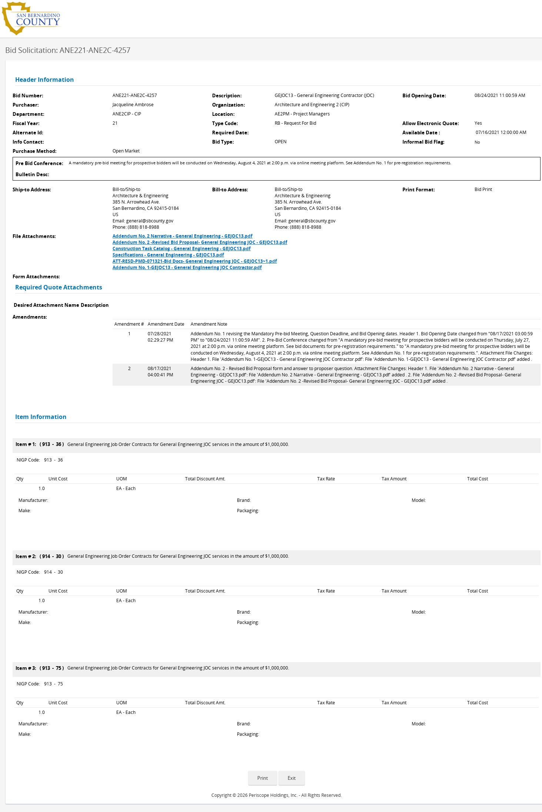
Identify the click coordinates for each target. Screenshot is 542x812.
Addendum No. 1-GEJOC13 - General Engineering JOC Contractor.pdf (187, 267)
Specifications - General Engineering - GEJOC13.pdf (168, 255)
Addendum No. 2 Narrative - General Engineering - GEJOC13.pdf (182, 236)
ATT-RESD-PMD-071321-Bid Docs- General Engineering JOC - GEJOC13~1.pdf (195, 261)
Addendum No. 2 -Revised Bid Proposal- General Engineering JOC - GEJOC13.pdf (200, 242)
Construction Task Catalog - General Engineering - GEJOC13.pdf (182, 248)
